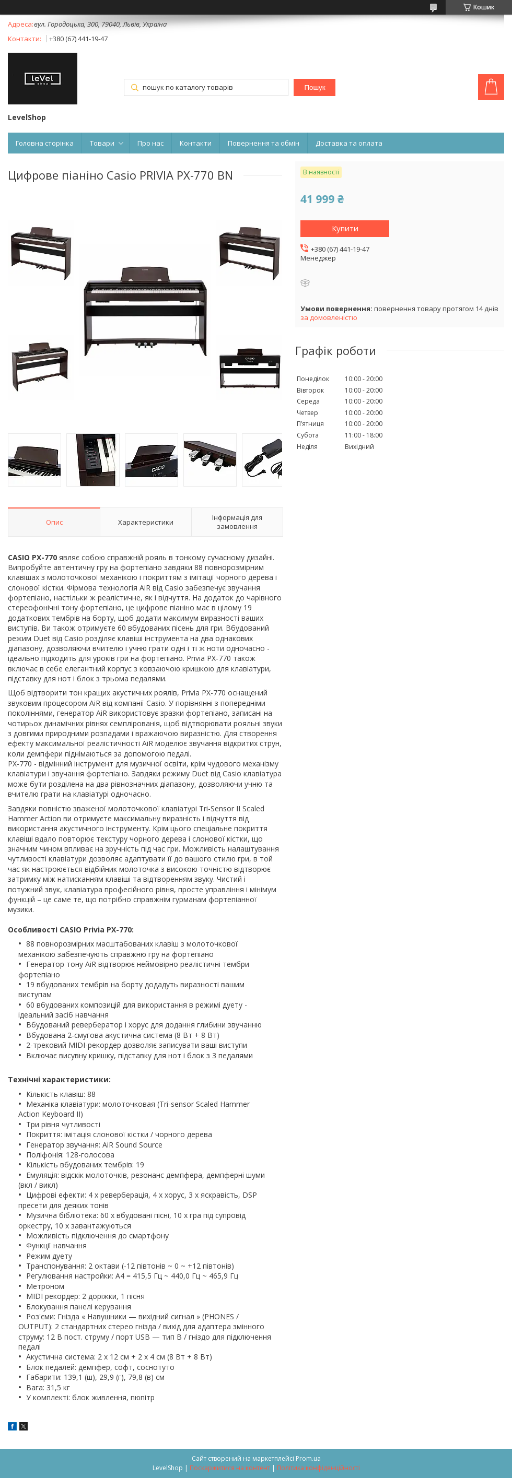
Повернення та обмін (263, 143)
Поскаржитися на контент (230, 1467)
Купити (345, 228)
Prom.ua (308, 1458)
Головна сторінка (45, 143)
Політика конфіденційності (318, 1467)
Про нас (150, 143)
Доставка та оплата (349, 143)
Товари (102, 143)
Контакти (196, 143)
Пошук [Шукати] (314, 87)
